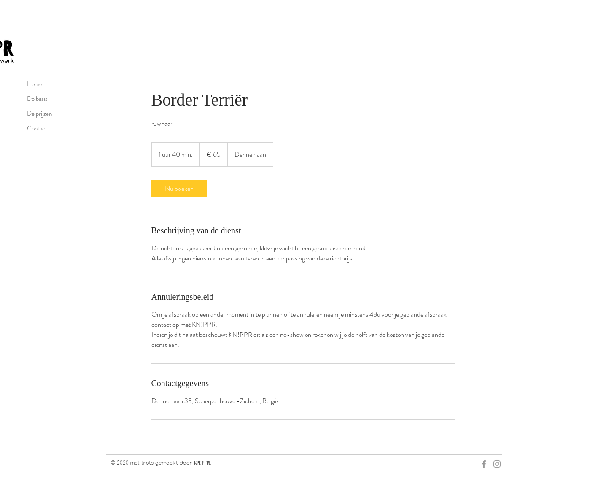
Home (34, 84)
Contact (37, 128)
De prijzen (39, 113)
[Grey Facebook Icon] (484, 464)
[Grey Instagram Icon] (497, 464)
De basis (37, 98)
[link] (179, 188)
